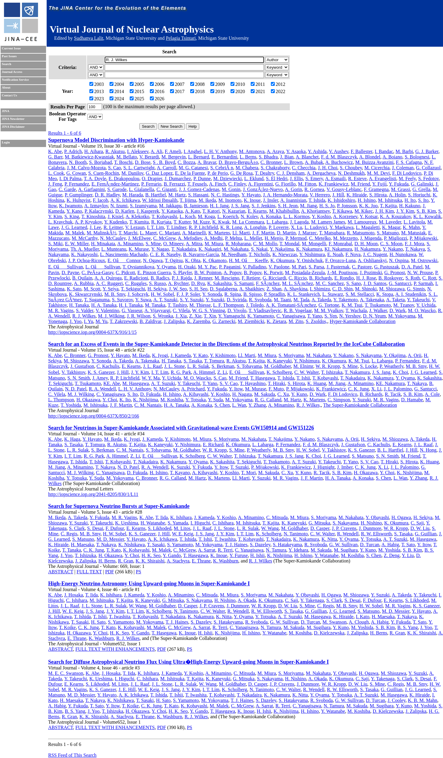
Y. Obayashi (377, 517)
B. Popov (253, 272)
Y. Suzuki (215, 299)
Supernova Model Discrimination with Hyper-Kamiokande (116, 140)
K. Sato (74, 288)
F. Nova (353, 254)
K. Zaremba (198, 321)
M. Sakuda (264, 394)
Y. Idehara (298, 550)
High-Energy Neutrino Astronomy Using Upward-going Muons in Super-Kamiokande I (149, 584)
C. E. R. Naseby (165, 254)
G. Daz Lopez (159, 173)
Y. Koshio (321, 216)
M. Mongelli (314, 243)
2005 (137, 84)
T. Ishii (303, 378)
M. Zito (296, 321)
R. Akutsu (115, 151)
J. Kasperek (148, 211)
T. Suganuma (97, 299)
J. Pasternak (338, 266)
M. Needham (233, 254)
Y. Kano (74, 211)
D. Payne (70, 272)
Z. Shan (274, 288)
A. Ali (156, 151)
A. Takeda (321, 299)
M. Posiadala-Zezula (305, 272)
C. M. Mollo (265, 243)
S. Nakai (259, 249)
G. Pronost (394, 272)
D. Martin (286, 232)
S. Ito (423, 200)
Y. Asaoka (296, 151)
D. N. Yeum (374, 315)
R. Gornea (314, 189)
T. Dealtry (264, 173)
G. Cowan (76, 173)
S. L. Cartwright (139, 167)
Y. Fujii (379, 183)
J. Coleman (403, 167)
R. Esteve (357, 178)
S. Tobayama (249, 366)
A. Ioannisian (293, 200)
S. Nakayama (368, 355)
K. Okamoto (215, 260)
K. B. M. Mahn (422, 700)
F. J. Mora (414, 243)
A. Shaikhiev (251, 288)
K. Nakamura (309, 249)
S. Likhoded (159, 528)
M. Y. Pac (207, 266)
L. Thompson (61, 399)
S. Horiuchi (419, 194)
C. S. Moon (391, 243)
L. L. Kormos (296, 216)
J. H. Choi (327, 167)
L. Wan (239, 405)
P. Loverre (279, 227)
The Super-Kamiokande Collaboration (360, 405)
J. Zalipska (174, 321)
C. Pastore (362, 266)
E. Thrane (201, 560)
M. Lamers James (328, 221)
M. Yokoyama (401, 315)
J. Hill (338, 194)
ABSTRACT (60, 571)
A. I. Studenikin (410, 294)
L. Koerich (227, 216)
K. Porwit (273, 272)
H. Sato (98, 622)
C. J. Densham (291, 173)
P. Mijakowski (423, 238)
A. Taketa (395, 299)
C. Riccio (298, 277)
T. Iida (161, 517)
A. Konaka (270, 216)
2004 (117, 84)
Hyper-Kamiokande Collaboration (362, 321)
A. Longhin (255, 227)
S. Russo (157, 283)
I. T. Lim (155, 227)
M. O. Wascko (422, 310)
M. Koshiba (171, 399)
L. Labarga (277, 221)
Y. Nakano (393, 249)
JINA (5, 111)
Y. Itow (236, 388)
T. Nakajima (280, 439)
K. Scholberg (279, 372)
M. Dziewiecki (227, 178)
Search (6, 64)
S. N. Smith (78, 378)
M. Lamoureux (362, 221)
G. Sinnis (416, 288)
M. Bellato (126, 156)
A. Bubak (314, 162)
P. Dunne (202, 178)
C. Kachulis (108, 366)
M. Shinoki (366, 288)
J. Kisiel (115, 216)
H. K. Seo (150, 555)
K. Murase (139, 249)
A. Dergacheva (321, 173)
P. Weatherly (391, 366)
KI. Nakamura (338, 249)
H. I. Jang (219, 205)
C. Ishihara (223, 522)
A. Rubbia (84, 283)
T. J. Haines (236, 544)
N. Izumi (119, 205)
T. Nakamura (357, 372)
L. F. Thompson (228, 305)
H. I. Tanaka (131, 305)
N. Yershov (350, 315)
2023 (96, 98)
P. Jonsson (347, 205)
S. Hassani (198, 194)
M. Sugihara (346, 550)
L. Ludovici (316, 227)
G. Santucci (400, 283)
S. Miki (55, 243)
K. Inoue (252, 200)
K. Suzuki (180, 467)
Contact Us (9, 95)
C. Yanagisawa (291, 315)
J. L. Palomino (398, 388)
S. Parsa (316, 266)
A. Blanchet (307, 156)
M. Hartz (177, 194)
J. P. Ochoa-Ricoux (86, 260)
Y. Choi (109, 399)
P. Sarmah (423, 283)
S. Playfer (182, 272)
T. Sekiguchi (133, 288)
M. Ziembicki (251, 321)
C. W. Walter (306, 372)
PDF (109, 571)
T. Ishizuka (331, 372)
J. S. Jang (240, 205)
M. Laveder (390, 221)
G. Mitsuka (319, 522)
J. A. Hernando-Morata (285, 194)
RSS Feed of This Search (72, 755)
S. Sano (353, 283)
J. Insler (270, 200)
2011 (258, 84)
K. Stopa (384, 294)
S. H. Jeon (288, 205)
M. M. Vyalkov (328, 310)
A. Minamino (130, 243)
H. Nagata (242, 394)
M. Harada (132, 194)
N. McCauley (112, 238)
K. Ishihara (181, 517)
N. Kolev (249, 216)
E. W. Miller (76, 243)
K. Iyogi (160, 355)
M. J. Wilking (111, 315)
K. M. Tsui (352, 305)
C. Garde (67, 189)
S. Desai (95, 528)
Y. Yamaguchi (231, 315)
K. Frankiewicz (334, 183)
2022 (278, 91)
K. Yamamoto (260, 315)
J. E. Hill (127, 689)
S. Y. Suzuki (191, 299)
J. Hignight (324, 467)
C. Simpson (339, 399)
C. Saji (417, 522)
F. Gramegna (376, 189)
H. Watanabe (153, 522)
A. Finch (217, 183)
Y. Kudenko (115, 221)
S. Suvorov (122, 299)
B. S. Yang (407, 627)
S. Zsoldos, (316, 321)
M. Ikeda (207, 200)
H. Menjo (274, 238)
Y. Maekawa (342, 227)
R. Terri (225, 550)
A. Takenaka (372, 299)
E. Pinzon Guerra (154, 272)
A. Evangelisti (382, 178)
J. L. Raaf (152, 366)
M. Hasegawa (135, 383)
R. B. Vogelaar (298, 310)
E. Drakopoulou (124, 178)
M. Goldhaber (277, 366)
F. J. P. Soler (188, 294)
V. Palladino (254, 266)
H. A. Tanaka (103, 305)
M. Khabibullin (284, 211)
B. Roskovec (391, 277)
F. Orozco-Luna (340, 260)
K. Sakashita (219, 283)
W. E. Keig (182, 533)
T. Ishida (316, 200)
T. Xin (210, 315)
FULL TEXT (89, 571)
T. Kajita (388, 205)
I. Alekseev (137, 151)
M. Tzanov (403, 305)
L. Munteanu (113, 249)
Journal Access (12, 72)
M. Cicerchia (377, 167)
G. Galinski (422, 183)
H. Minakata (103, 243)
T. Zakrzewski (123, 321)
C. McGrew (164, 238)
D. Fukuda (150, 394)
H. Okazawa (88, 399)
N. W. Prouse (420, 272)
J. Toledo (255, 305)
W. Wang (270, 528)
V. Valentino (107, 310)
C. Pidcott (125, 272)
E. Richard (213, 444)
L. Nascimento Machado (123, 254)
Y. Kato (200, 355)
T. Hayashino (252, 383)
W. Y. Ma (151, 378)
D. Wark (397, 310)
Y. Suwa (143, 299)
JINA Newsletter (13, 119)
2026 (157, 98)
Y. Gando (172, 555)
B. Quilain (82, 277)
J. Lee (95, 227)
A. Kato (192, 211)
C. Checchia (303, 167)
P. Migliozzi (395, 238)
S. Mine (153, 243)
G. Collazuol (428, 167)
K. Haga (72, 439)
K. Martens (219, 232)
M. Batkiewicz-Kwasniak (89, 156)
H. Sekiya (156, 288)
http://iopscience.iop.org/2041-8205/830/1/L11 (93, 494)
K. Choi (400, 372)
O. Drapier (152, 178)
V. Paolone (278, 266)
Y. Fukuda (399, 183)
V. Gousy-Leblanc (344, 189)
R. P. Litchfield (203, 227)
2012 (278, 84)
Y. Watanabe (326, 555)
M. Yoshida (389, 550)
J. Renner (203, 277)
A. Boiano (392, 156)
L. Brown (293, 162)
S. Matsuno (388, 232)
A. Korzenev (345, 216)
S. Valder (84, 310)
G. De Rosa (241, 173)
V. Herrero (320, 194)
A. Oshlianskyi (372, 260)
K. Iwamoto (70, 205)
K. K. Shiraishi (150, 560)
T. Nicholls (259, 254)
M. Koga (206, 216)
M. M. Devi (378, 173)
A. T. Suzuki (165, 299)
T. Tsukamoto (378, 305)
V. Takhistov (73, 372)
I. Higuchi (200, 522)
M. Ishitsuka (390, 200)
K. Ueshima (126, 522)
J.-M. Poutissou (342, 272)
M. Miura (214, 243)
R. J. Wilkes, (308, 405)
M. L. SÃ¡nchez (297, 283)
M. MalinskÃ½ (101, 232)
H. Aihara (93, 151)
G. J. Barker (426, 151)
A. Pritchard (193, 388)
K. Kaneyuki (279, 360)
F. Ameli (173, 151)
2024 (117, 98)
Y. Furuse (238, 555)
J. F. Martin (263, 232)
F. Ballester (361, 151)
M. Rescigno (227, 277)
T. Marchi (128, 232)
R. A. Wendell (102, 388)
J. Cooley (396, 700)
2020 (238, 91)
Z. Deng (391, 555)
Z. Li (222, 372)
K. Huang (316, 383)
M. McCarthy (85, 238)
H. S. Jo (327, 205)
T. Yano (314, 315)
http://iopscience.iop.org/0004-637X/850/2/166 (93, 415)
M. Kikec (364, 211)
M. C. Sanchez (329, 283)
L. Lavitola (414, 221)
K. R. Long (231, 227)
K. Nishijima (145, 399)
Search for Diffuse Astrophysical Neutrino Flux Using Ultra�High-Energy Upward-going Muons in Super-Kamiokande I (188, 662)
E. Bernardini (224, 156)
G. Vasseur (132, 310)
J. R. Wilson (138, 315)
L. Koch (187, 216)
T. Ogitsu (174, 260)
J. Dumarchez (178, 178)
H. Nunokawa (402, 254)
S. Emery (314, 178)
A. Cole (432, 394)
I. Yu (88, 321)
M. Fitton (307, 183)
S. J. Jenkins (263, 205)
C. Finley (237, 183)
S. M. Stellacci (359, 294)
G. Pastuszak (386, 266)
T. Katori (211, 211)
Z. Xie (195, 315)
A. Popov (232, 272)
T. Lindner (176, 227)
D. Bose (142, 162)
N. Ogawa (153, 260)
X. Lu (296, 227)
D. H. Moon (366, 243)
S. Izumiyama (143, 205)
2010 (238, 84)
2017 (177, 91)
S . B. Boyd (164, 162)
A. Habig (390, 544)
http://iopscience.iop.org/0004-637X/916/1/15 (92, 332)
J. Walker (378, 310)
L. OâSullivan (102, 266)
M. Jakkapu (170, 205)
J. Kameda (180, 355)
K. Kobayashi (136, 550)
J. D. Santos (374, 283)
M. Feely (407, 178)
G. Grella (421, 189)
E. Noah (335, 254)
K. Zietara (276, 321)
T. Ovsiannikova (138, 266)
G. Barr (55, 156)
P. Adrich (73, 151)
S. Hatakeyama (287, 544)
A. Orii (414, 355)
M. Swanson (335, 622)
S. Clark (77, 528)
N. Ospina (399, 260)
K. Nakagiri (210, 249)
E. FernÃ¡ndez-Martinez (115, 183)
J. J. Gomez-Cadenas (199, 189)
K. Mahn (411, 227)
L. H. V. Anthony (220, 151)
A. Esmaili (335, 178)
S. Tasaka (193, 360)
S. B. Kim (426, 211)
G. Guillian (425, 533)
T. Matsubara (331, 232)
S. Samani (244, 283)
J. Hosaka (73, 594)
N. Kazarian (233, 211)
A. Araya (275, 151)
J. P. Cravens (344, 528)
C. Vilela (181, 310)
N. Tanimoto (295, 533)
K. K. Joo (368, 205)
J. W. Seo (178, 288)
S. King (71, 216)
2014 (117, 91)
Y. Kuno (299, 394)
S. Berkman (223, 366)
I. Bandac (384, 151)
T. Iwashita (225, 539)
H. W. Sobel (162, 294)
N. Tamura (276, 550)
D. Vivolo (237, 310)
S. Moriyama (291, 355)
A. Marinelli (194, 232)
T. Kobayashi (164, 216)
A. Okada (247, 600)
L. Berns (248, 156)
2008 (197, 84)
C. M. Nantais (148, 405)
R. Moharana (238, 243)
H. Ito (410, 200)
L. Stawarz (332, 294)
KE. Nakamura (390, 383)
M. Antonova (251, 151)
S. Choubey (351, 167)
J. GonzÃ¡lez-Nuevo (263, 189)
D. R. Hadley (107, 194)
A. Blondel (369, 156)
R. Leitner (113, 227)
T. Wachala (356, 310)
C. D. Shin (342, 288)
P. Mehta (233, 238)
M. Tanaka (155, 305)
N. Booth (78, 162)
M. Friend (360, 183)
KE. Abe (111, 383)
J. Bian (286, 156)
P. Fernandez (76, 183)
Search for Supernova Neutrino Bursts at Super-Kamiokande (119, 506)
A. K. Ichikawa (125, 200)
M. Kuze (201, 221)
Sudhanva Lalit (88, 38)
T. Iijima (188, 200)
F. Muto (276, 388)
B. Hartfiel (155, 194)
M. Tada (301, 299)
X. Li (376, 388)
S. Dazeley (260, 544)
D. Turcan (369, 544)
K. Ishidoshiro (341, 200)
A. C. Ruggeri (109, 283)
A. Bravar (206, 162)
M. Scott (92, 288)
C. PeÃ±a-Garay (97, 272)
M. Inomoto (229, 200)
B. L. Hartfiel (390, 450)
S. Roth (412, 277)
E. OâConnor (124, 260)
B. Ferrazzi (174, 183)
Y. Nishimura (312, 254)
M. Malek (74, 232)
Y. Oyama (166, 266)
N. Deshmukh (351, 173)
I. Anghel (193, 151)
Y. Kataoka (172, 211)
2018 (197, 91)
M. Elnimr (303, 366)
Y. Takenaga (312, 600)
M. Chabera (247, 167)
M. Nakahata (236, 249)
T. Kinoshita (93, 216)
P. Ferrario (151, 183)
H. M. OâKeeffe (248, 260)
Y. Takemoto (345, 299)
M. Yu (101, 321)
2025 (137, 98)
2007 (177, 84)
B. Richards (320, 277)
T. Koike (67, 627)
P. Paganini (229, 266)
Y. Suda (215, 399)
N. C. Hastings (225, 194)
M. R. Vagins (60, 310)
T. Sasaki (156, 544)
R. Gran (125, 560)
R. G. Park (181, 372)
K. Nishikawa (131, 544)
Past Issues (9, 56)
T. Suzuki (239, 467)
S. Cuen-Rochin (103, 173)
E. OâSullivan (65, 266)
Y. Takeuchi (418, 299)
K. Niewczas (284, 254)
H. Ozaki (187, 266)
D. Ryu (198, 283)
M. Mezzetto (345, 238)
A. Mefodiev (190, 238)
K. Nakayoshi (84, 254)
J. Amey (100, 378)
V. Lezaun (135, 227)
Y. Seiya (111, 288)
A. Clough (359, 622)
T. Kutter (182, 221)
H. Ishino (367, 200)
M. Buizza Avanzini (374, 162)
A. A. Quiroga (108, 277)
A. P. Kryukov (88, 221)
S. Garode (116, 189)
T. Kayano (180, 472)
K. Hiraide (356, 194)
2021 (258, 91)
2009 (217, 84)
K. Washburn (225, 560)
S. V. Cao (229, 383)
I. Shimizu (320, 288)
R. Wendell (347, 533)
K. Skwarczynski (85, 294)
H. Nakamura (367, 249)
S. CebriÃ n (221, 167)
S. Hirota (378, 194)
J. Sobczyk (138, 294)
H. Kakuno (409, 205)
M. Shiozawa (391, 288)
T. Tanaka (71, 550)
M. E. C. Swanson (65, 673)
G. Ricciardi (274, 277)
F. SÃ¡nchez (268, 283)
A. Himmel (204, 372)
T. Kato (113, 550)
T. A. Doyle (95, 178)
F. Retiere (251, 277)
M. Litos (182, 528)
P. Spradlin (274, 294)
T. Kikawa (342, 211)
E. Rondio (344, 277)
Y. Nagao (160, 249)
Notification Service (15, 79)
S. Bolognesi (417, 156)
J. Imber (345, 467)
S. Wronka (163, 315)
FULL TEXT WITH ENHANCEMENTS (115, 649)
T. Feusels (197, 183)
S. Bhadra (268, 156)
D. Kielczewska (329, 632)
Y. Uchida (425, 305)
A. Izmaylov (96, 205)
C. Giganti (166, 189)
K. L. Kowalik (427, 216)
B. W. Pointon (208, 272)
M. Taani (282, 299)
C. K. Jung (358, 388)
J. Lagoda (299, 221)
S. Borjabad (100, 162)
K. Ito (125, 399)
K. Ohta (192, 260)
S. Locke (368, 366)
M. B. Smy (114, 294)
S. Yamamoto (180, 544)
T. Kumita (139, 221)
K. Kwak (221, 221)
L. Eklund (254, 178)
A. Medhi (213, 238)
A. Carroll (166, 167)
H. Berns (107, 560)
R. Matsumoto (361, 232)
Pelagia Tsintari (181, 38)
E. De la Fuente (190, 173)
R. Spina (233, 294)
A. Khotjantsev (315, 211)
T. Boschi (123, 162)
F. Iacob (100, 200)
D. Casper (319, 528)
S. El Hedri (277, 178)
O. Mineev (173, 243)
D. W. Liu (419, 528)
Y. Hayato (251, 194)
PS (138, 571)
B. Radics (159, 277)
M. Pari (299, 266)
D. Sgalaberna (223, 288)
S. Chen (222, 405)
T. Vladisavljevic (265, 310)
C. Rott (429, 277)
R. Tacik (393, 394)
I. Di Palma (70, 178)
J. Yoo (76, 321)
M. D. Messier (110, 539)
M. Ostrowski (424, 260)
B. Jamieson (195, 205)
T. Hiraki (276, 383)
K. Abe (55, 151)
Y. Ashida (317, 151)
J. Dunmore (370, 528)
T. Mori (248, 472)
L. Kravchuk (60, 221)
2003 (96, 84)
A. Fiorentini (260, 183)
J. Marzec (307, 232)
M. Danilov (133, 173)
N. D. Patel (75, 388)
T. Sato (408, 544)
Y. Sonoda (212, 294)
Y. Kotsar (369, 216)
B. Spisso (252, 294)
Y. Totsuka (195, 399)
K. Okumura (282, 260)
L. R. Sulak (198, 366)
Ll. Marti (241, 232)
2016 (157, 91)
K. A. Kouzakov (395, 216)
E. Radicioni (136, 277)
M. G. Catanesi (193, 167)
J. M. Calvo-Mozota (86, 167)
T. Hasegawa (262, 378)
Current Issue (11, 48)
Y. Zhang (257, 405)
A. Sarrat (206, 550)
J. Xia (181, 315)
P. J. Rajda (182, 277)
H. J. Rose (366, 277)
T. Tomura (214, 360)
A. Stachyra (178, 560)
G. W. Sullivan (343, 544)
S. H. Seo (198, 288)
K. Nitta (329, 539)
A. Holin (397, 194)
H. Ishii (257, 555)
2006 (157, 84)
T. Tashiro (177, 305)
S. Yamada (178, 522)
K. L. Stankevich (303, 294)
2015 (137, 91)
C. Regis (69, 533)
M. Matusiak (413, 232)
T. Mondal (289, 243)
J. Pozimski (371, 272)
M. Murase (255, 388)
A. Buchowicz (339, 162)
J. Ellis (296, 178)
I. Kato (362, 616)
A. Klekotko (137, 216)
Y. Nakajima (282, 249)
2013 (96, 91)
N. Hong (428, 450)
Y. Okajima (395, 355)
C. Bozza (186, 162)
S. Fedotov (428, 178)
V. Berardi (149, 156)
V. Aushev (338, 151)
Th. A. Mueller (84, 249)
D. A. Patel (412, 266)
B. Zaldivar (150, 321)
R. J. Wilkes (83, 315)
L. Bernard (198, 156)
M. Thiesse (200, 305)
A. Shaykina (295, 288)
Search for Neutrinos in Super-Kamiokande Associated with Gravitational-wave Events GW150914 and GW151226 (181, 428)
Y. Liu (408, 555)
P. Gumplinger (78, 194)
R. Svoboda (260, 299)
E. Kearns (257, 211)
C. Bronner (270, 162)
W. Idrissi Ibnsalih (159, 200)
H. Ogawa (401, 517)
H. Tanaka (79, 305)
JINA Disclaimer (13, 126)
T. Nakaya (415, 249)
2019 (217, 91)
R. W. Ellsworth (376, 533)
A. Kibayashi (195, 394)
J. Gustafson (82, 366)
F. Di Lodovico (406, 173)
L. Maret (148, 232)
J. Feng (55, 183)
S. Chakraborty (275, 167)
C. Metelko (320, 238)
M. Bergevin (173, 156)
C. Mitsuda (277, 517)
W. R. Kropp (327, 366)
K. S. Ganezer (101, 372)
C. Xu (283, 394)
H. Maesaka (82, 544)
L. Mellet (253, 238)
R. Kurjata (161, 221)
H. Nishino (371, 522)
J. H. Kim (384, 211)
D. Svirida (236, 299)
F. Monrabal (340, 243)
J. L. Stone (174, 366)
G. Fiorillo (285, 183)
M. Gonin (231, 189)
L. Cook (56, 173)
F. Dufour (115, 528)
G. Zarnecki (223, 321)
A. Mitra (194, 243)
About (6, 87)
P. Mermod (296, 238)
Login (6, 142)
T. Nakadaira (183, 249)
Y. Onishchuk (310, 260)
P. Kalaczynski (99, 211)
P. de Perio (217, 173)
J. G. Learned (74, 227)
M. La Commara (248, 221)
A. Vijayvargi (157, 310)
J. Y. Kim (405, 211)
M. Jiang (308, 205)
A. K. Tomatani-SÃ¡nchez (291, 305)
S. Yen (330, 315)
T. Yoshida (70, 405)
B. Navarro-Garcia (201, 254)
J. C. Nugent (375, 254)
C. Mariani (169, 232)
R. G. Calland (268, 399)
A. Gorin (293, 189)
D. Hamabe (412, 399)
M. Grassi (400, 189)
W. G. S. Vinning (208, 310)
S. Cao (114, 167)
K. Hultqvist (78, 200)
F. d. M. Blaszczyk (339, 156)
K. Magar (391, 227)
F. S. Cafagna (409, 162)
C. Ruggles (136, 283)
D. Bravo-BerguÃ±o (238, 162)
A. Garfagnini (91, 189)
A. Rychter (178, 283)
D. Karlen (124, 211)
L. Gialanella (141, 189)
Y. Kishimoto (222, 355)
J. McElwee (139, 238)
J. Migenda (371, 238)
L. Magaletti (368, 227)
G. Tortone (328, 305)
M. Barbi (404, 151)
